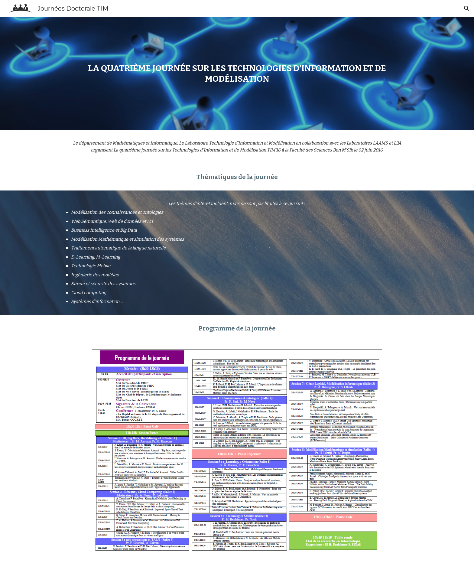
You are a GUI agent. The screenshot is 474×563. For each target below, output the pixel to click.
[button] (466, 8)
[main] (237, 73)
